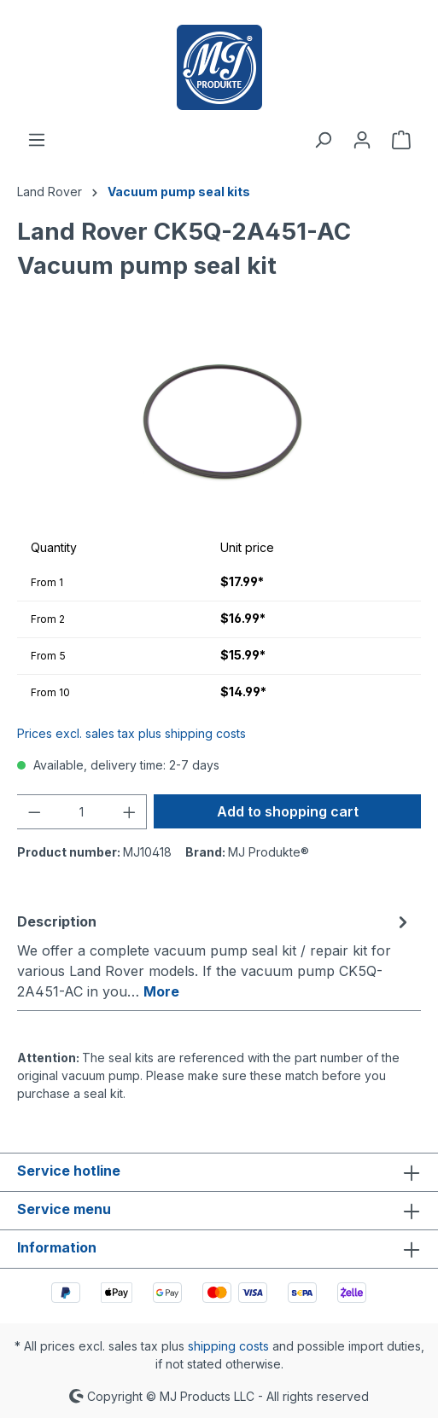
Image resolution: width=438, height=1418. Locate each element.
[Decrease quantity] (34, 811)
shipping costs (228, 1346)
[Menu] (36, 140)
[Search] (322, 140)
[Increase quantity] (130, 811)
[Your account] (362, 140)
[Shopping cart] (401, 140)
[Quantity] (82, 811)
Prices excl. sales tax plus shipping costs (131, 733)
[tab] (214, 955)
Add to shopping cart (288, 811)
